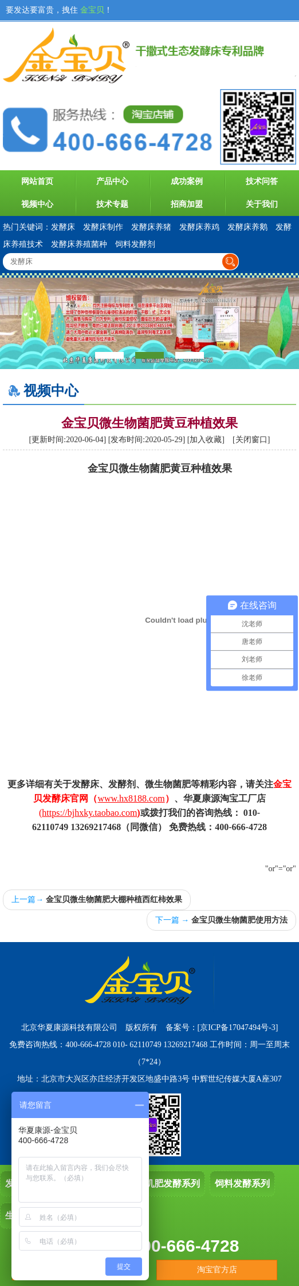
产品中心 (112, 181)
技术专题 (112, 204)
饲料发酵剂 (135, 244)
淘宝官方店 (217, 1269)
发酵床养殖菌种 (79, 244)
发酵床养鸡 (199, 227)
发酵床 (63, 227)
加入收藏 (206, 439)
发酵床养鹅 (247, 227)
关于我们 (262, 204)
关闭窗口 (251, 439)
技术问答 (262, 181)
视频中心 (37, 204)
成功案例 (187, 181)
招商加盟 (187, 204)
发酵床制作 (103, 227)
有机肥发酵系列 (168, 1183)
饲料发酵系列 (242, 1183)
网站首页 (37, 181)
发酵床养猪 (151, 227)
